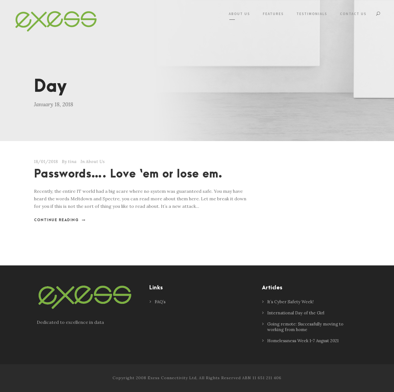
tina (72, 161)
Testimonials (311, 13)
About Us (239, 13)
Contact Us (353, 13)
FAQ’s (160, 301)
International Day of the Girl (295, 312)
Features (273, 13)
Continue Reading (60, 220)
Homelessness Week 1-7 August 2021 (303, 340)
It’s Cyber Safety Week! (290, 301)
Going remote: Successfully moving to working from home (305, 326)
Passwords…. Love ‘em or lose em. (128, 174)
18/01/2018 (46, 161)
